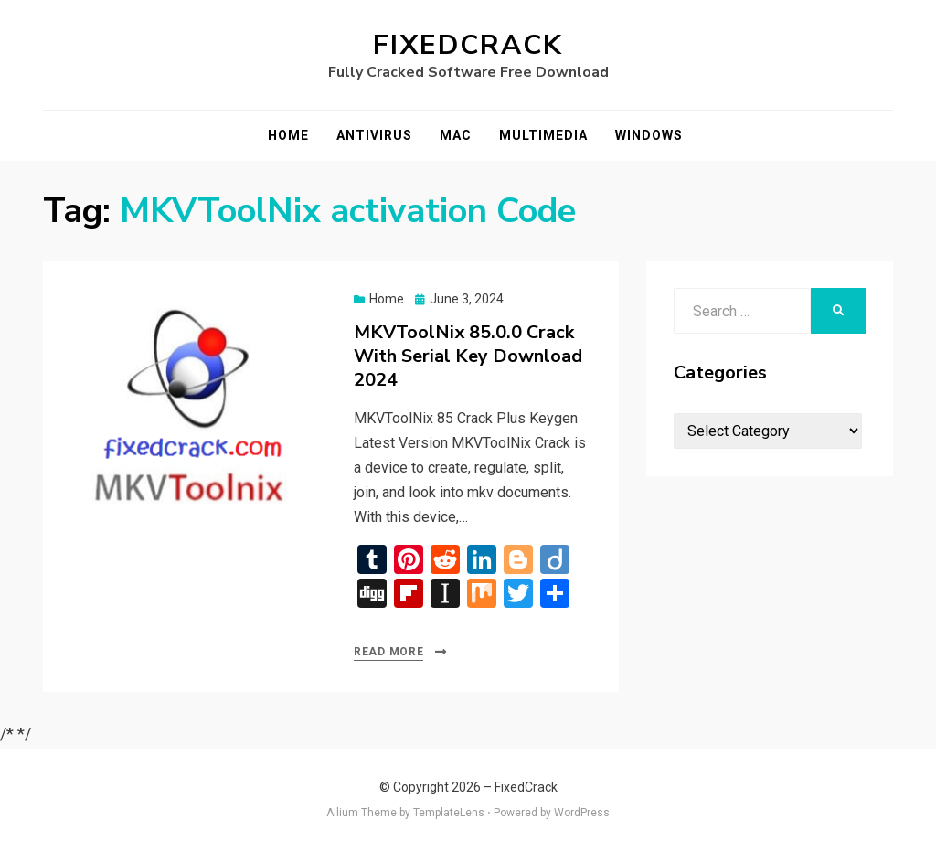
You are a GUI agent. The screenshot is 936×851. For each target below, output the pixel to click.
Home (288, 135)
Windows (649, 135)
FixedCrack (468, 45)
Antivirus (374, 135)
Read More (388, 651)
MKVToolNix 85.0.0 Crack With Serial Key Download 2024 (468, 356)
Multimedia (543, 135)
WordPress (582, 812)
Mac (456, 135)
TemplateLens (448, 812)
